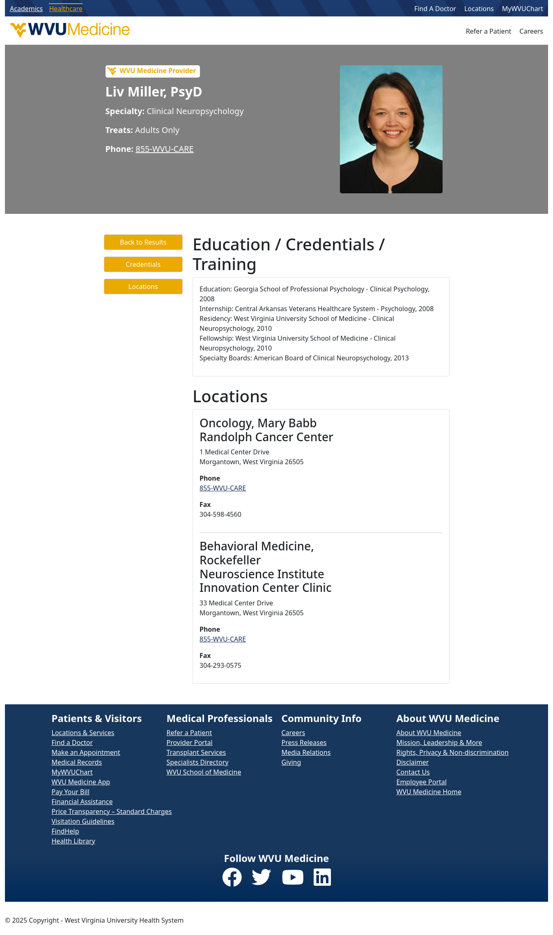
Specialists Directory (198, 762)
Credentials (143, 264)
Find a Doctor (72, 742)
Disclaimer (413, 762)
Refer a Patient (489, 31)
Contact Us (413, 772)
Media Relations (306, 752)
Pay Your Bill (70, 791)
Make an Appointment (86, 752)
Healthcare (66, 8)
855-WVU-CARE (164, 148)
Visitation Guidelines (83, 821)
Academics (26, 8)
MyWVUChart (522, 8)
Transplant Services (196, 752)
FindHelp (65, 831)
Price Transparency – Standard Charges (112, 811)
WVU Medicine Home (429, 791)
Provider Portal (190, 742)
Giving (291, 762)
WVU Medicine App (81, 781)
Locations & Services (83, 732)
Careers (531, 31)
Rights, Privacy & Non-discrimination (453, 752)
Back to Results (143, 242)
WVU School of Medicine (204, 772)
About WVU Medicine (429, 732)
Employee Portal (422, 781)
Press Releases (304, 742)
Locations (479, 8)
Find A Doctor (435, 8)
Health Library (73, 841)
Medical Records (77, 762)
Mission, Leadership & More (439, 742)
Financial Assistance (82, 801)
